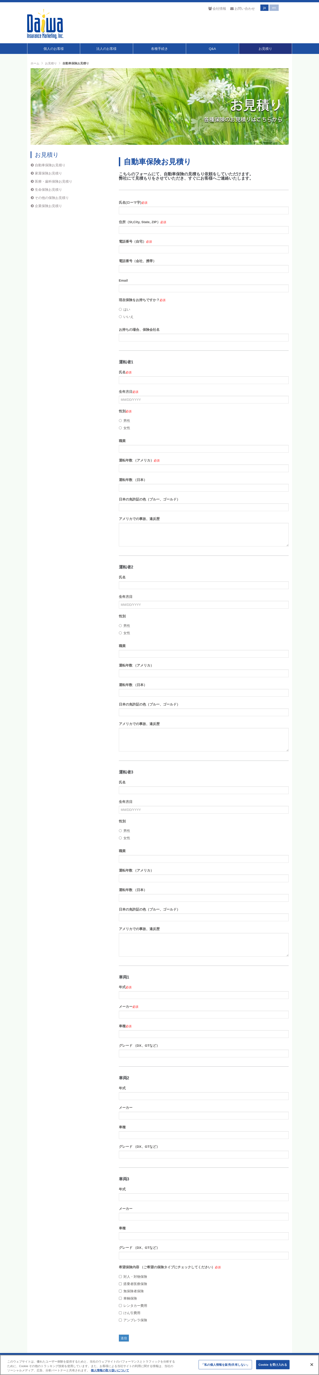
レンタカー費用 (133, 1305)
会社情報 (217, 8)
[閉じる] (312, 1365)
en (274, 8)
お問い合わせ (242, 8)
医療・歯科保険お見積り (53, 181)
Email (123, 280)
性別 (122, 411)
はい (124, 309)
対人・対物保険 (133, 1276)
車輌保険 (128, 1298)
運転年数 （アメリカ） (136, 460)
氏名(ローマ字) (130, 202)
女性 (124, 428)
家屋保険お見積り (48, 173)
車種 (122, 1026)
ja (264, 8)
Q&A (212, 49)
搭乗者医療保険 (133, 1284)
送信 (124, 1338)
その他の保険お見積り (52, 198)
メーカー (125, 1006)
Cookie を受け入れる (273, 1364)
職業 (122, 441)
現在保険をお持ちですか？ (139, 300)
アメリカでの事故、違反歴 (139, 519)
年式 (122, 987)
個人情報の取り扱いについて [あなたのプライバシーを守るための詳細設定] (110, 1370)
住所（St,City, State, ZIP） (139, 222)
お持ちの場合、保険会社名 (139, 329)
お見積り (265, 49)
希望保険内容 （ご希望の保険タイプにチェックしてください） (167, 1267)
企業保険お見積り (48, 206)
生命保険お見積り (48, 189)
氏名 (122, 372)
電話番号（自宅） (132, 241)
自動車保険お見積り (50, 165)
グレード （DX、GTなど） (139, 1045)
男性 (124, 421)
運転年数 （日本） (133, 480)
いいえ (126, 317)
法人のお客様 (106, 49)
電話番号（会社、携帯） (137, 261)
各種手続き (159, 49)
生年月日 (125, 392)
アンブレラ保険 (133, 1320)
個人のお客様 (53, 49)
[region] (159, 1365)
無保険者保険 (131, 1291)
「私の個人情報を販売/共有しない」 (225, 1364)
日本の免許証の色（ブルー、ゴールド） (149, 499)
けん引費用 (129, 1313)
